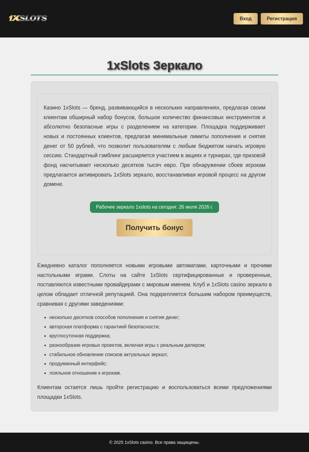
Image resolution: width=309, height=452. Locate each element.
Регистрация (282, 18)
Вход (246, 18)
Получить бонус (154, 227)
